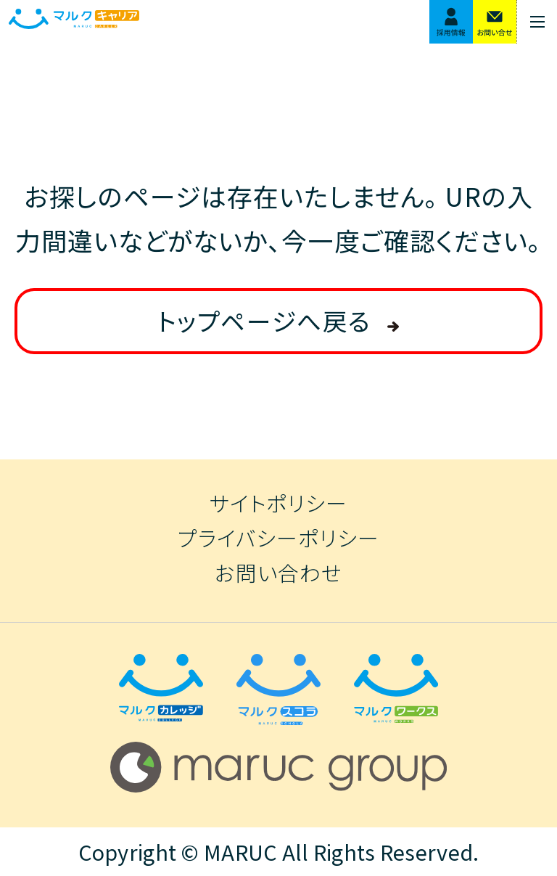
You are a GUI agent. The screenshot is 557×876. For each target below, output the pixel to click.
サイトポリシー (278, 503)
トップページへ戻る (264, 320)
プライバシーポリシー (278, 538)
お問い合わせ (278, 573)
